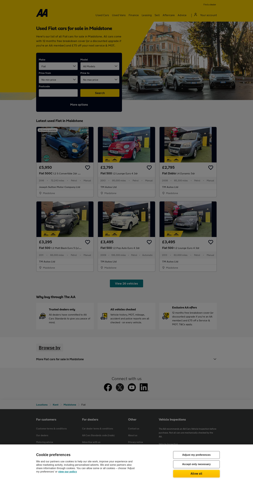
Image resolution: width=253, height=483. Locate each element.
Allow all (196, 473)
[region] (126, 463)
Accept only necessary (196, 464)
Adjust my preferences (196, 455)
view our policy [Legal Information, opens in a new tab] (67, 471)
